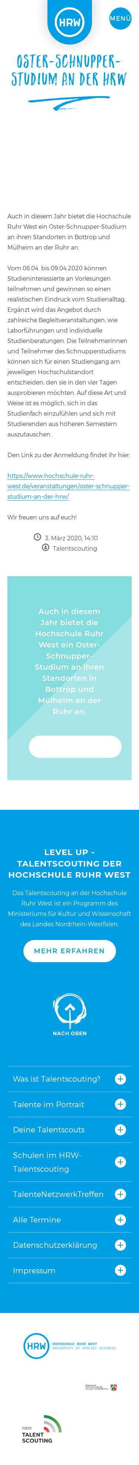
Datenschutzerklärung (55, 1245)
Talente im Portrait (48, 1104)
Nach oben (69, 1014)
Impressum (34, 1270)
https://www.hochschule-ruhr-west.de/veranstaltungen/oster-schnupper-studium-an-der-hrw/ (68, 486)
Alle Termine (37, 1219)
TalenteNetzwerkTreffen (58, 1194)
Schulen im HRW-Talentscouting (47, 1162)
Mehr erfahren (69, 951)
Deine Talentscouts (49, 1129)
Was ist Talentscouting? (56, 1078)
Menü (120, 18)
